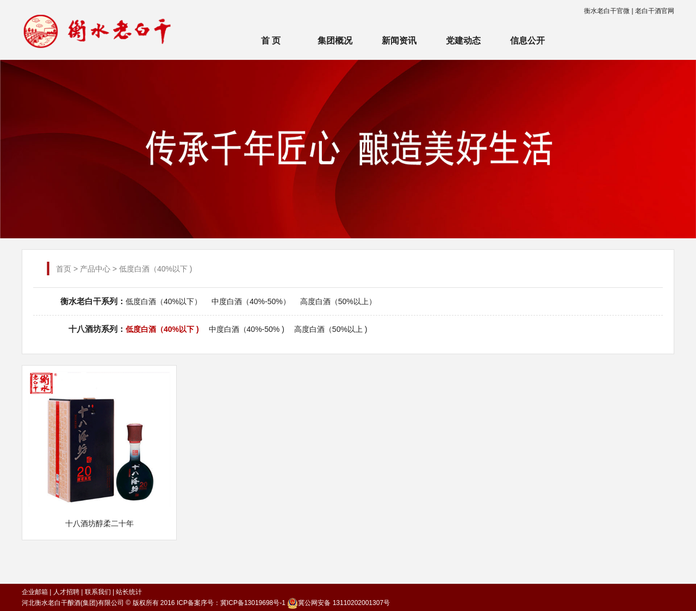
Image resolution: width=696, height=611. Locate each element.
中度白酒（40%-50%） (251, 301)
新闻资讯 (399, 40)
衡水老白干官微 (607, 11)
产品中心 (95, 268)
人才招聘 (66, 592)
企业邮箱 (35, 592)
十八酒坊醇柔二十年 (99, 523)
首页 (63, 268)
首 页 (271, 40)
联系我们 (98, 592)
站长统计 (129, 592)
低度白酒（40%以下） (164, 301)
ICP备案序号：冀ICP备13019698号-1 (231, 603)
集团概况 (335, 40)
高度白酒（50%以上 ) (331, 329)
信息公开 (527, 40)
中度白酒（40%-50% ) (246, 329)
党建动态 (463, 40)
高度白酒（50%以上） (338, 301)
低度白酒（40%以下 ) (162, 329)
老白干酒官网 (654, 11)
